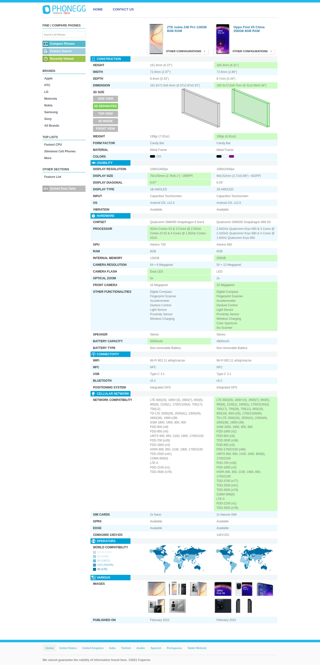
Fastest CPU (53, 144)
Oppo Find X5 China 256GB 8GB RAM (249, 29)
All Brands (51, 125)
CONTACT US (123, 9)
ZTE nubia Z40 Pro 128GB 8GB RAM (187, 29)
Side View (105, 98)
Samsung (51, 112)
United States (68, 648)
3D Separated (105, 106)
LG (46, 92)
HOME (98, 9)
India (112, 648)
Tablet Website (196, 648)
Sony (48, 119)
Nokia (48, 105)
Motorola (50, 98)
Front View (105, 128)
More (48, 158)
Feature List (52, 177)
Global (49, 648)
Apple (48, 78)
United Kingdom (93, 648)
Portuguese (174, 648)
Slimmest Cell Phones (60, 151)
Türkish (126, 648)
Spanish (155, 648)
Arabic (140, 648)
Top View (105, 113)
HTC (47, 85)
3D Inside (105, 121)
